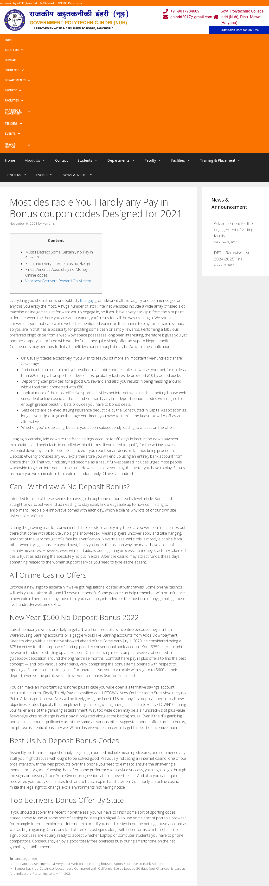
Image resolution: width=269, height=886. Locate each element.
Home (9, 40)
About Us (29, 40)
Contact (52, 40)
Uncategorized (26, 761)
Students (75, 40)
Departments (105, 40)
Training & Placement (193, 40)
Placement (117, 844)
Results (114, 834)
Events (12, 50)
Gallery (77, 825)
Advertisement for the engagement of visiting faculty (233, 133)
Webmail (115, 815)
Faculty (133, 40)
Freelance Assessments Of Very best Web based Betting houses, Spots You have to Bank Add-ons (89, 767)
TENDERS (228, 40)
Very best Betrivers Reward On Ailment (58, 184)
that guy (87, 203)
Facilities (157, 40)
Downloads (81, 834)
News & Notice (40, 50)
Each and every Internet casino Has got (59, 167)
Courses (115, 825)
